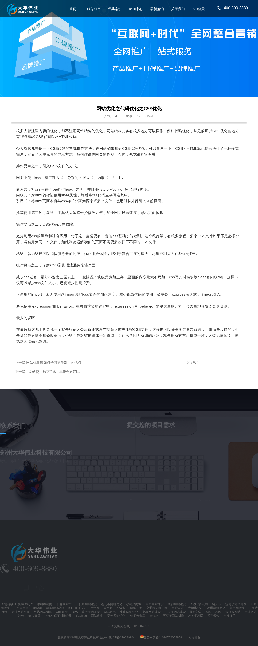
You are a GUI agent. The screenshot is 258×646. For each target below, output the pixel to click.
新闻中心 (136, 9)
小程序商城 (133, 604)
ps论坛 (121, 608)
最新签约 (157, 9)
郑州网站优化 (116, 615)
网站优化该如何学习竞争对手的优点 (53, 362)
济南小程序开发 (235, 604)
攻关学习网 (195, 615)
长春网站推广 (66, 604)
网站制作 (110, 612)
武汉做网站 (232, 612)
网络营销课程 (55, 608)
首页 (72, 9)
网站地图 (194, 637)
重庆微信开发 (91, 612)
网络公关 (136, 608)
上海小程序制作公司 (58, 615)
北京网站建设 (152, 612)
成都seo (81, 615)
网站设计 (178, 608)
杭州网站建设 (88, 604)
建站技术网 (213, 612)
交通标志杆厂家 (156, 608)
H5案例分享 (137, 615)
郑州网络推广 (238, 608)
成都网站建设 (177, 604)
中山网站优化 (129, 612)
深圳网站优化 (216, 608)
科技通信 (230, 615)
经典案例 (115, 9)
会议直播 (34, 615)
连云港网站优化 (111, 604)
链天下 (216, 604)
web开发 (62, 612)
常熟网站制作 (43, 612)
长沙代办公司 (199, 604)
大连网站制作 (21, 612)
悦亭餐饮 (213, 615)
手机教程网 (44, 604)
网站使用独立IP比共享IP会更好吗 (54, 372)
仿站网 (37, 608)
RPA (75, 612)
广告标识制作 (24, 604)
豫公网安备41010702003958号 (162, 637)
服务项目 (94, 9)
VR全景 (199, 9)
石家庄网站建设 (175, 612)
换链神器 (196, 612)
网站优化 (97, 615)
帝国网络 (23, 608)
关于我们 (178, 9)
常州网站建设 (155, 604)
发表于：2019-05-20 (140, 116)
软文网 (108, 608)
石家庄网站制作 (173, 615)
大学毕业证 (195, 608)
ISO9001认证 (77, 608)
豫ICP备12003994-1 (122, 637)
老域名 (154, 615)
